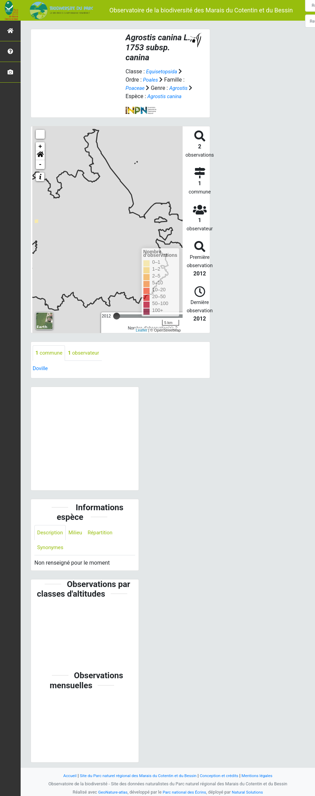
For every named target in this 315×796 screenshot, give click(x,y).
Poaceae (136, 88)
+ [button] (40, 147)
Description (51, 533)
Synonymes (51, 549)
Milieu (77, 533)
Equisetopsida (163, 71)
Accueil (62, 775)
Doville (41, 368)
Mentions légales (264, 775)
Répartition (104, 533)
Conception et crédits (223, 775)
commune (50, 353)
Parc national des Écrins (184, 792)
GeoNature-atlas (110, 792)
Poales (151, 79)
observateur (87, 353)
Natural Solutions (250, 792)
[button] (40, 155)
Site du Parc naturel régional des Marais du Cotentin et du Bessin (136, 775)
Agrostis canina (170, 96)
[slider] (116, 316)
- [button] (40, 164)
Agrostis (181, 88)
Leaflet (141, 330)
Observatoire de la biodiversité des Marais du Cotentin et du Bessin (201, 10)
